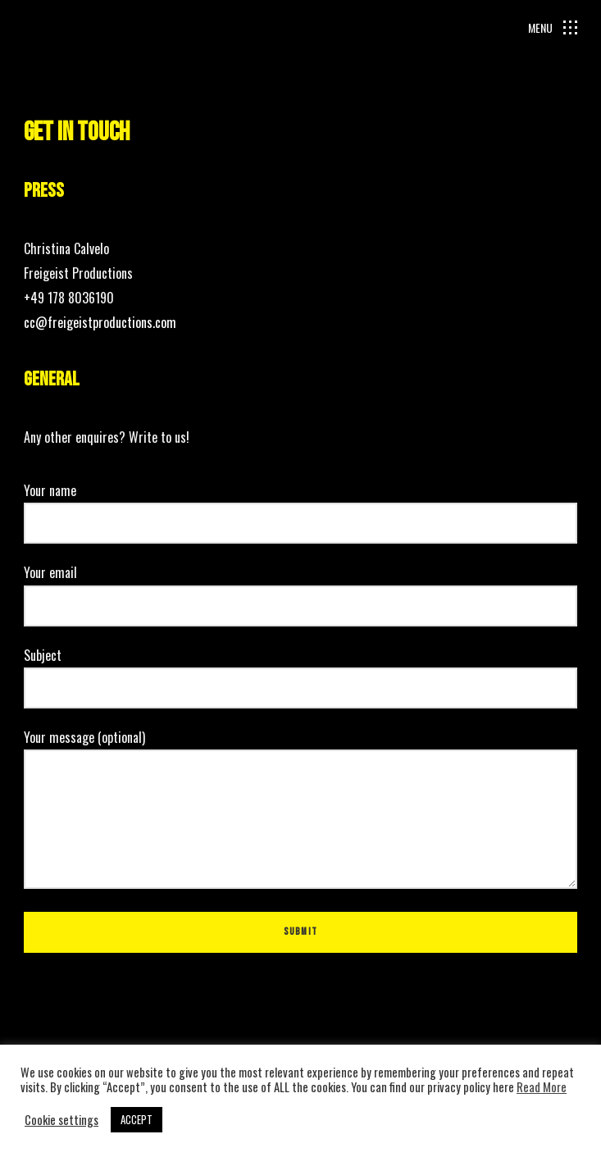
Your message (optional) (300, 810)
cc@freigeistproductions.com (100, 322)
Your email (300, 589)
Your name (300, 507)
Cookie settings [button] (61, 1120)
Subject (300, 671)
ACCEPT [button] (137, 1119)
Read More (542, 1087)
